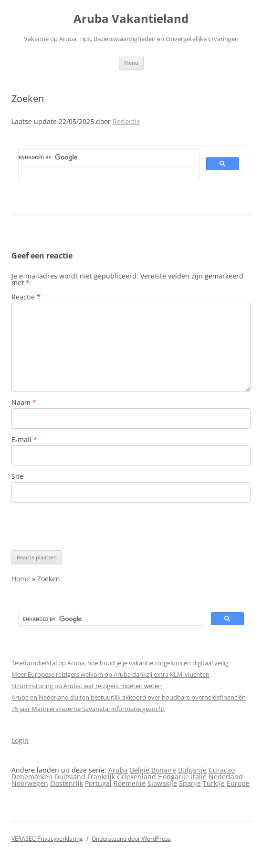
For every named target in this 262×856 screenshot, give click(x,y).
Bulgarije (192, 769)
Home (20, 578)
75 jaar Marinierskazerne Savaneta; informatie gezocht (88, 708)
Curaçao (222, 769)
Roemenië (130, 783)
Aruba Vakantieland (131, 18)
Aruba (118, 769)
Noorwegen (29, 783)
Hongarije (173, 776)
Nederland (226, 776)
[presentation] (84, 526)
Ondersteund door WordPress (131, 839)
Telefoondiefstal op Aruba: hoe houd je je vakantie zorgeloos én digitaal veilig (120, 663)
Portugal (98, 783)
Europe (238, 783)
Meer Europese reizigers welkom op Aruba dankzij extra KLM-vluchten (110, 674)
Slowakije (162, 783)
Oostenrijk (66, 783)
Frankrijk (101, 776)
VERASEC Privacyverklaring (47, 839)
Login (20, 740)
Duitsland (69, 776)
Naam (23, 402)
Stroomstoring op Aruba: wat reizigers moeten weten (86, 685)
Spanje (190, 783)
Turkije (214, 783)
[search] (103, 158)
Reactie (26, 296)
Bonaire (163, 769)
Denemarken (31, 776)
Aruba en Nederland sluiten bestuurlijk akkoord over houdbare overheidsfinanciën (128, 697)
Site (17, 476)
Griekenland (136, 776)
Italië (199, 776)
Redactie (126, 121)
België (139, 769)
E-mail (24, 439)
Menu (131, 62)
